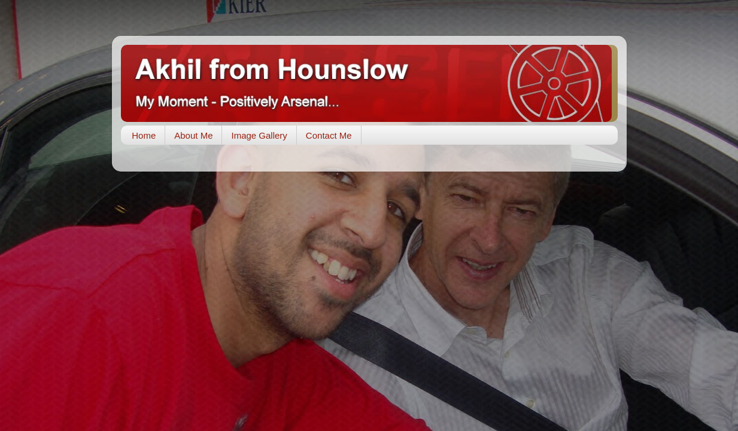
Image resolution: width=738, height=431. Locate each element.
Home (144, 135)
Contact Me (329, 135)
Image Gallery (259, 135)
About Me (193, 135)
